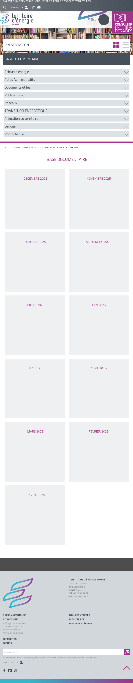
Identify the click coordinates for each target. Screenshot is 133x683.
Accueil (8, 147)
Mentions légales (80, 623)
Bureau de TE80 (64, 147)
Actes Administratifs (45, 147)
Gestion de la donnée (11, 629)
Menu (92, 19)
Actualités (10, 639)
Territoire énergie (19, 595)
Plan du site (77, 619)
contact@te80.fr (82, 596)
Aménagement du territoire (14, 623)
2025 (76, 147)
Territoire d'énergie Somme (87, 579)
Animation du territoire (13, 632)
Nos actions (10, 619)
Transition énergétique (12, 626)
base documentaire (23, 147)
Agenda (7, 643)
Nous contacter (79, 615)
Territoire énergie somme (66, 19)
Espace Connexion (13, 662)
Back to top (126, 668)
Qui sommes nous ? (14, 615)
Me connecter (16, 7)
